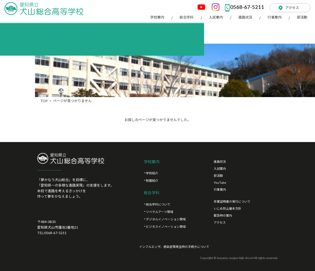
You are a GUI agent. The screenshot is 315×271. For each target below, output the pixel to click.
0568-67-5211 (243, 6)
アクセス (290, 6)
